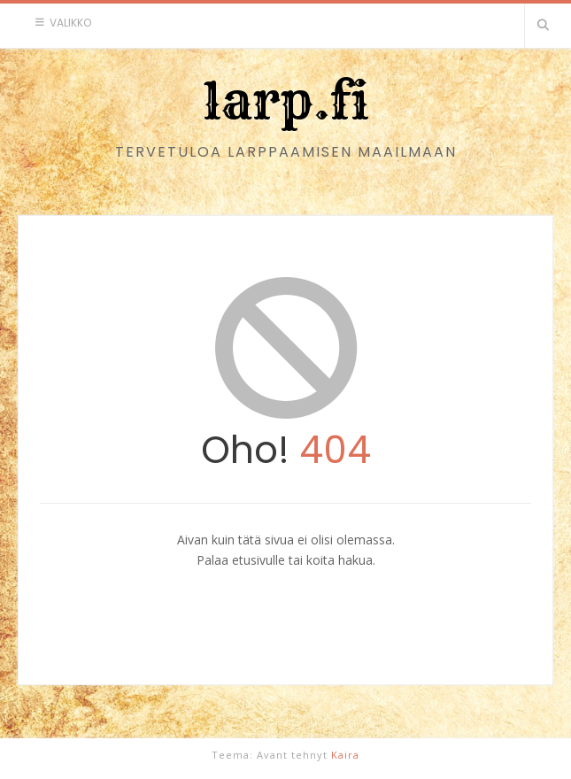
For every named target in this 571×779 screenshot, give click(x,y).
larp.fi (286, 101)
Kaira (345, 754)
